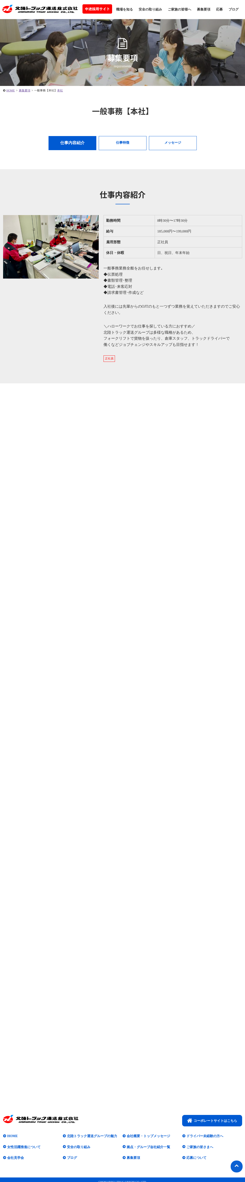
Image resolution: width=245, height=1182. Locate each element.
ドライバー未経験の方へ (204, 1136)
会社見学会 (15, 1158)
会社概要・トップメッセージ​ (148, 1136)
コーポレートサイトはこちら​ (212, 1120)
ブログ (234, 9)
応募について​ (196, 1158)
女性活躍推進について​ (24, 1147)
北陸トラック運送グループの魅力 (92, 1136)
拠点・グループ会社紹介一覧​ (148, 1147)
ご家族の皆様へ (179, 9)
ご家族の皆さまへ (199, 1147)
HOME (12, 1136)
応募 (219, 9)
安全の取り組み (150, 9)
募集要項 (203, 9)
